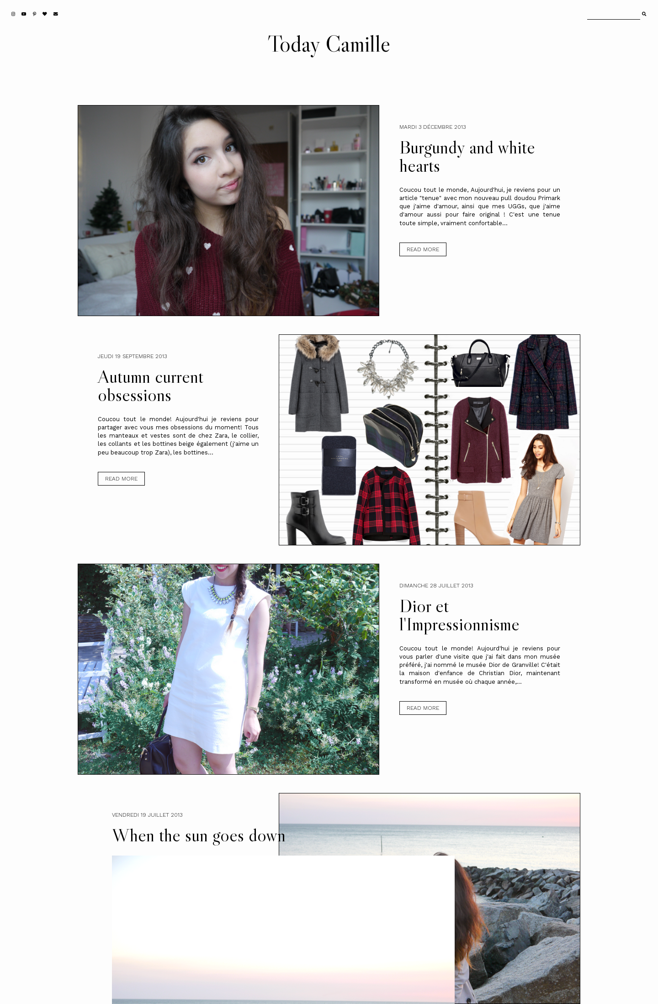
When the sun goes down (199, 835)
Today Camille (329, 43)
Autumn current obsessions (150, 385)
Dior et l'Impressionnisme (459, 614)
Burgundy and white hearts (467, 156)
